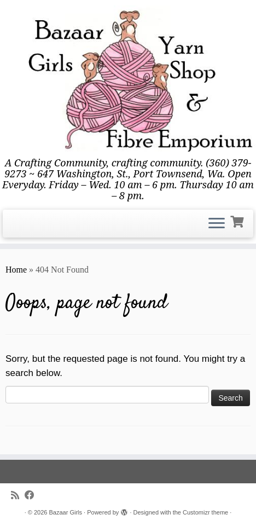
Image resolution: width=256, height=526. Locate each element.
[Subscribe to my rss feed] (18, 495)
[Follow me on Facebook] (32, 495)
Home (16, 269)
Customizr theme (205, 512)
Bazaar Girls (66, 512)
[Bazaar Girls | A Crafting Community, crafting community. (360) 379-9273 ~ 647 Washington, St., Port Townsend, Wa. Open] (128, 78)
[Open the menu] (216, 224)
